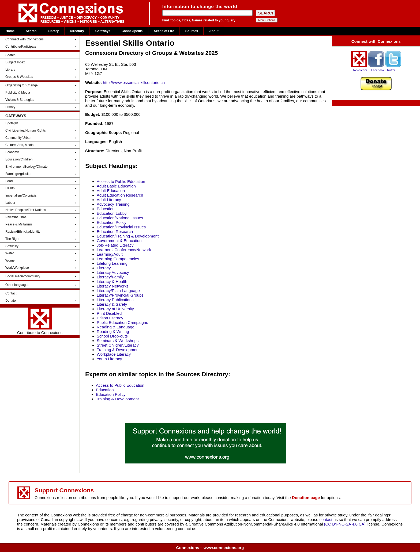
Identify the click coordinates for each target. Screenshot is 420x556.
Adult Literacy (109, 199)
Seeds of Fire (164, 31)
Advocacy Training (113, 204)
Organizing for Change (21, 85)
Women (10, 260)
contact (326, 519)
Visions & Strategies (19, 100)
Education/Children (18, 159)
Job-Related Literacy (115, 245)
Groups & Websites (19, 77)
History (10, 107)
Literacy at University (115, 308)
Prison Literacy (110, 318)
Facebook (377, 70)
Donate (10, 300)
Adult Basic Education (116, 186)
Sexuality (11, 246)
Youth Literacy (109, 358)
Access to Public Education (121, 181)
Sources (191, 31)
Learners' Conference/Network (124, 249)
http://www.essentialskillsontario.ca (134, 82)
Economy (12, 152)
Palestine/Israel (16, 217)
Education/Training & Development (128, 236)
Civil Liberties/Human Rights (25, 130)
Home (10, 31)
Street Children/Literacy (118, 345)
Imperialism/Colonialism (22, 195)
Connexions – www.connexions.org (210, 547)
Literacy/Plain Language (118, 290)
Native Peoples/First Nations (25, 210)
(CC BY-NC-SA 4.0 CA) (345, 524)
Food (9, 181)
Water (9, 253)
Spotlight (11, 123)
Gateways (102, 31)
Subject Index (15, 62)
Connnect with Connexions (24, 39)
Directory (77, 31)
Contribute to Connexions (39, 321)
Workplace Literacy (114, 354)
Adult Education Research (120, 195)
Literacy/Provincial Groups (120, 295)
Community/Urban (18, 138)
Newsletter (360, 70)
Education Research (115, 231)
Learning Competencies (118, 258)
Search (31, 31)
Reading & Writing (113, 331)
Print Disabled (109, 313)
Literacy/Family (110, 277)
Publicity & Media (17, 92)
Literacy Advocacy (113, 272)
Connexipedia (132, 31)
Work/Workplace (17, 268)
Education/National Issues (120, 218)
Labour (10, 203)
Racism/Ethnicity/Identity (22, 231)
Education (106, 208)
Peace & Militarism (18, 224)
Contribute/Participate (20, 46)
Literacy (104, 268)
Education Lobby (112, 213)
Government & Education (119, 240)
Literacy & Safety (112, 304)
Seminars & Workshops (117, 340)
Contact (10, 293)
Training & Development (118, 349)
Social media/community (22, 276)
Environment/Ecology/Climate (26, 166)
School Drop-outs (112, 336)
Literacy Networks (113, 286)
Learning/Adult (110, 254)
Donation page (306, 497)
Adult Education (111, 190)
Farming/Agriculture (19, 174)
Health (10, 188)
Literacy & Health (112, 281)
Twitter (391, 70)
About (214, 31)
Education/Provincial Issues (121, 227)
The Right (12, 239)
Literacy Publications (115, 299)
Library (53, 31)
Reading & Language (115, 327)
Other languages (17, 285)
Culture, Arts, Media (19, 145)
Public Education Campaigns (122, 322)
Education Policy (111, 222)
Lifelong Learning (112, 263)
